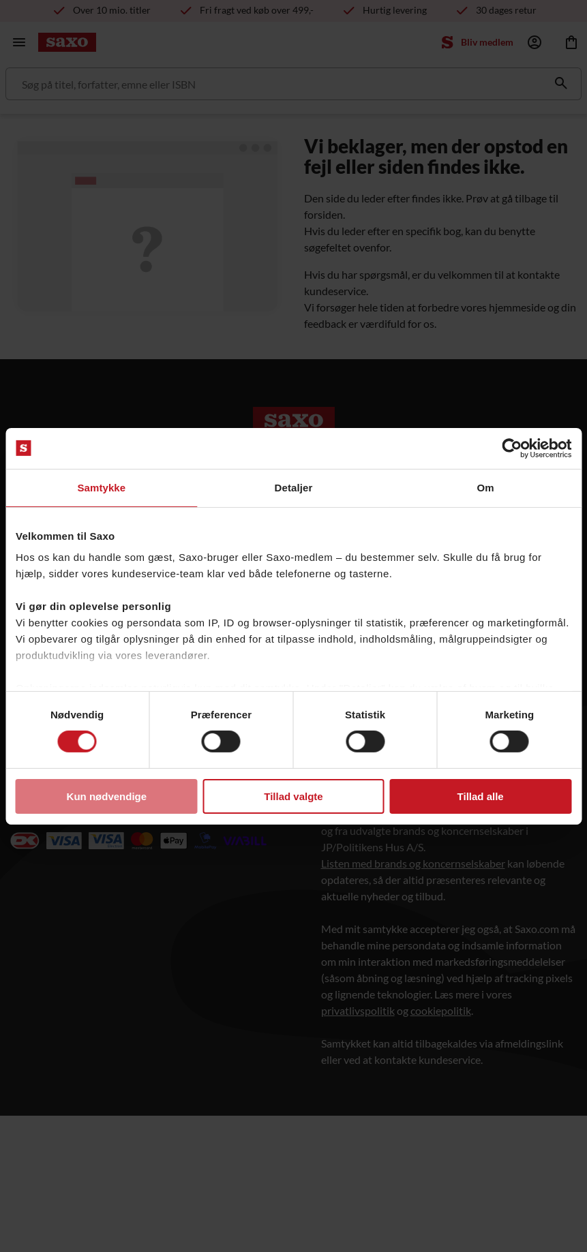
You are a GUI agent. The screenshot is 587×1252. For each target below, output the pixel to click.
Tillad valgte (293, 796)
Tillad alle (480, 796)
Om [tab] (485, 487)
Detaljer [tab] (294, 487)
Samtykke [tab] (101, 487)
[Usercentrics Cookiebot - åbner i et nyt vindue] (511, 448)
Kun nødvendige (107, 796)
